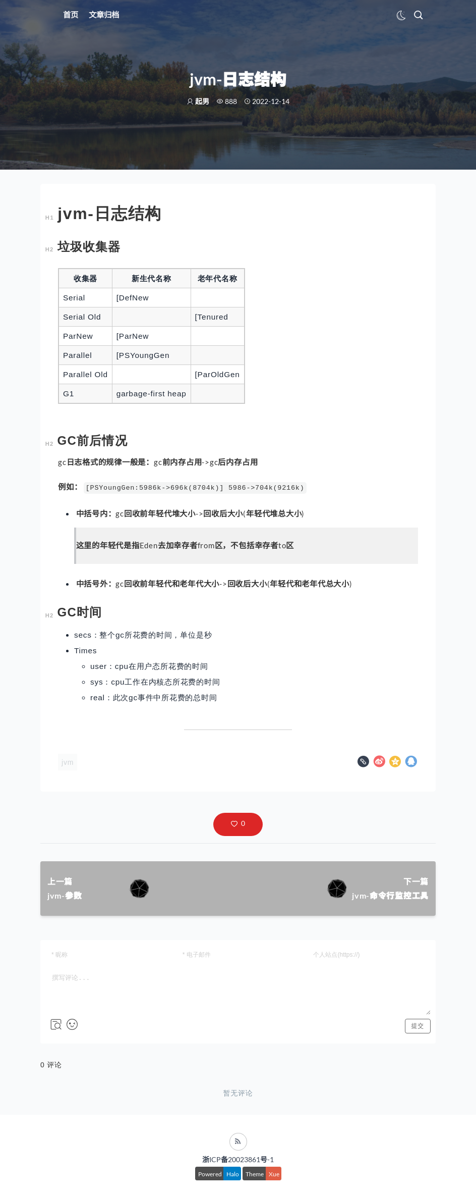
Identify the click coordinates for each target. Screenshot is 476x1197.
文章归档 (104, 14)
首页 (70, 14)
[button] (238, 824)
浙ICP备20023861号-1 (238, 1159)
